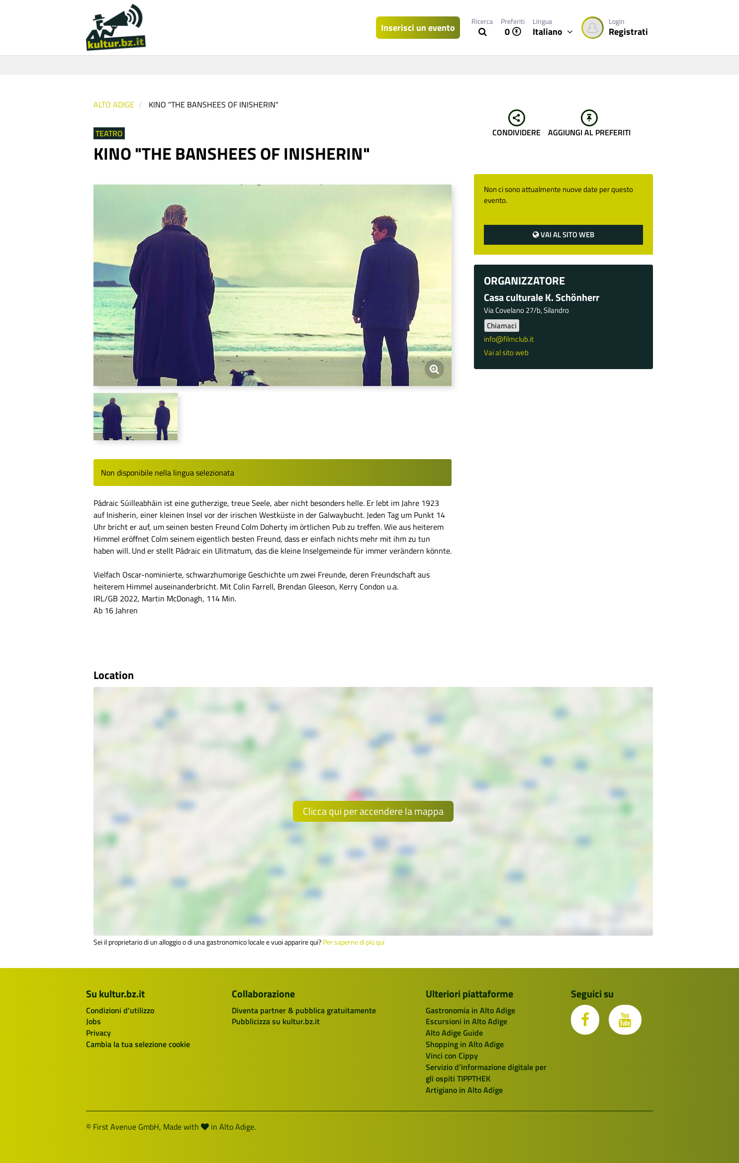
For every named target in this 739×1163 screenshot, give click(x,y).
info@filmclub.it (509, 339)
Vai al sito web (563, 234)
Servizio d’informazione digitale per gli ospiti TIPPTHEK (486, 1072)
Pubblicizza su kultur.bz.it (276, 1021)
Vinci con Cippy (452, 1056)
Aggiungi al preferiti (589, 123)
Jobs (93, 1021)
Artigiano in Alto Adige (464, 1090)
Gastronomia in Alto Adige (470, 1010)
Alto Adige (113, 104)
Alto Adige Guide (454, 1033)
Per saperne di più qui (353, 942)
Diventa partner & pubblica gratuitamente (304, 1010)
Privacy (98, 1033)
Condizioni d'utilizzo (120, 1010)
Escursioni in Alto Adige (466, 1021)
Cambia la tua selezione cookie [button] (138, 1044)
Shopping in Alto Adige (465, 1044)
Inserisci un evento (418, 27)
